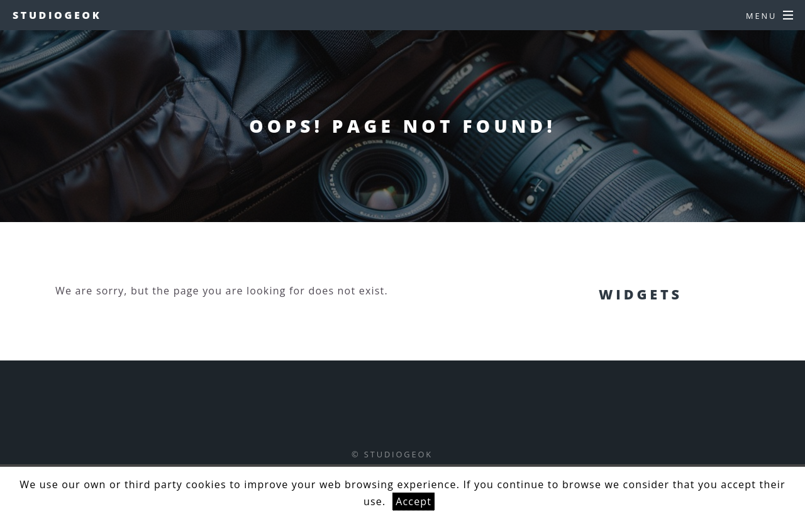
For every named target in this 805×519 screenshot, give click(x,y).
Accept (413, 501)
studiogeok (57, 15)
